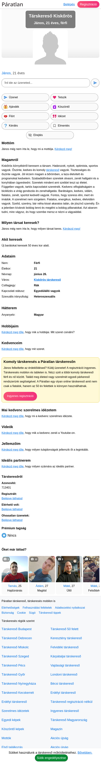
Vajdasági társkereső (65, 665)
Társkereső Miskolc (15, 647)
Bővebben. (85, 752)
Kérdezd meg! (63, 149)
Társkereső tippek (50, 612)
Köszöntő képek (13, 729)
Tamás (12, 586)
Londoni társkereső (63, 674)
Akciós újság (59, 738)
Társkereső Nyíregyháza (19, 683)
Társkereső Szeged (15, 656)
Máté (66, 586)
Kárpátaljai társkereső (65, 656)
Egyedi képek (11, 720)
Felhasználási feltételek (37, 607)
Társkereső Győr (13, 674)
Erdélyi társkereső (14, 702)
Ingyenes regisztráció (20, 395)
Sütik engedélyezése (51, 758)
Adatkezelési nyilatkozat (70, 607)
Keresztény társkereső (66, 638)
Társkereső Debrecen (17, 638)
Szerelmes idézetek (15, 711)
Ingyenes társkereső (64, 711)
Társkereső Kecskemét (18, 692)
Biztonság (8, 612)
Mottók (6, 738)
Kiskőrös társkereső (47, 279)
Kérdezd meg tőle (12, 332)
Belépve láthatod (12, 498)
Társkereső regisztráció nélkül (71, 702)
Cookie (21, 612)
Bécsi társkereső (62, 683)
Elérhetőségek (10, 607)
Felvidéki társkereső (64, 647)
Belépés (68, 4)
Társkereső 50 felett (64, 629)
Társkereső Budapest (17, 629)
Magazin (56, 729)
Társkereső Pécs (13, 665)
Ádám (39, 586)
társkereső (52, 169)
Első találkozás (12, 747)
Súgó (32, 612)
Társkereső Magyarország (68, 720)
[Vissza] (7, 573)
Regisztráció (88, 4)
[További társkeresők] (93, 573)
